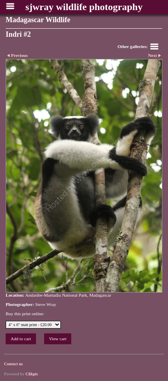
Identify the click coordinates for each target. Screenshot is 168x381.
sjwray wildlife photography (84, 7)
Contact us (13, 364)
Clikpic (32, 374)
